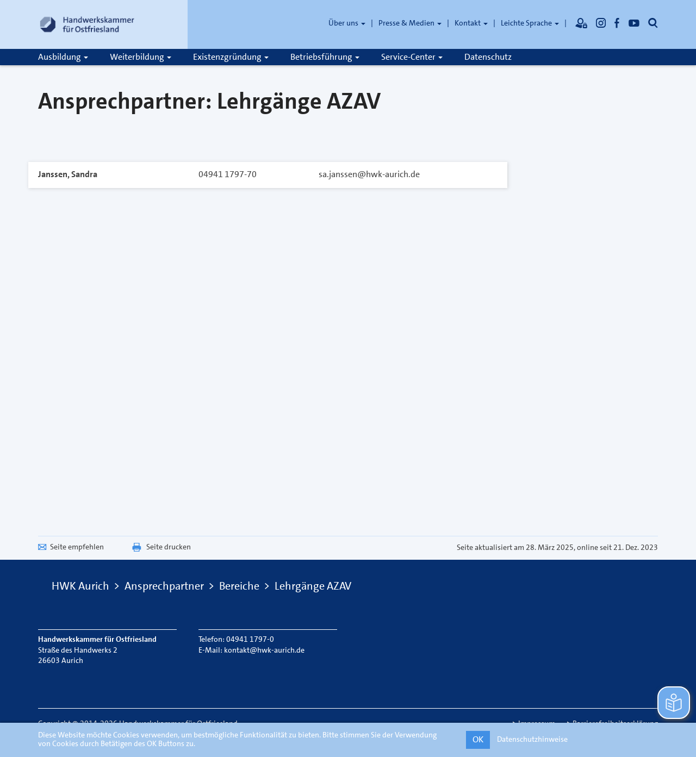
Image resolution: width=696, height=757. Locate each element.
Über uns (346, 23)
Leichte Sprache (530, 23)
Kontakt (471, 23)
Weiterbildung (140, 56)
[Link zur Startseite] (87, 24)
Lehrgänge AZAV (313, 586)
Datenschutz (488, 56)
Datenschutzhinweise (532, 739)
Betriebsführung (324, 56)
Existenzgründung (231, 56)
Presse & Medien (410, 23)
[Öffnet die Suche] (653, 23)
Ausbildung (63, 56)
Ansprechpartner (164, 586)
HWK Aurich (80, 586)
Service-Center (412, 56)
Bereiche (239, 586)
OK (478, 739)
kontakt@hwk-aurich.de (264, 650)
